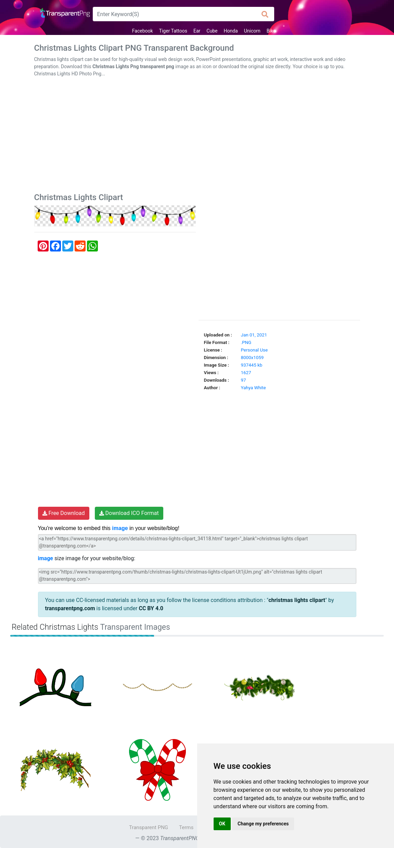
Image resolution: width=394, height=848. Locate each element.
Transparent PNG (148, 827)
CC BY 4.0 (151, 608)
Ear (196, 31)
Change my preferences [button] (263, 823)
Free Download (63, 513)
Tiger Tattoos (173, 31)
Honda (231, 31)
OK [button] (222, 823)
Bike (271, 31)
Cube (211, 31)
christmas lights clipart (296, 600)
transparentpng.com (70, 608)
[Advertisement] (197, 136)
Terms (186, 827)
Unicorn (252, 31)
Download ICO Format (129, 513)
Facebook (142, 31)
